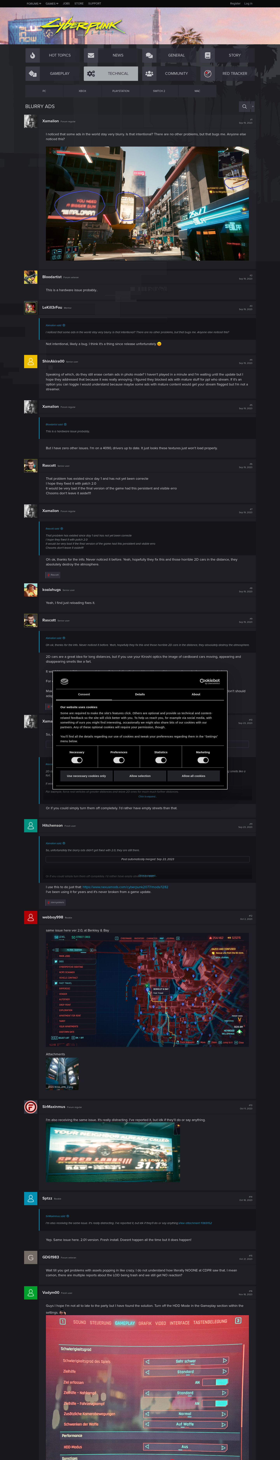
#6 (244, 464)
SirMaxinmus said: (57, 1217)
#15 (244, 1259)
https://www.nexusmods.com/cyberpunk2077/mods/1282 (127, 890)
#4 (244, 360)
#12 (245, 920)
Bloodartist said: (55, 423)
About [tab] (196, 694)
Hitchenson (54, 828)
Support (94, 3)
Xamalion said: (55, 324)
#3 (244, 306)
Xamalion (52, 121)
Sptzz (48, 1199)
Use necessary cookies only (86, 776)
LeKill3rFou (53, 306)
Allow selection (139, 776)
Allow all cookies (193, 776)
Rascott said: (54, 527)
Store (79, 3)
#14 (244, 1200)
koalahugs (53, 588)
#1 (244, 121)
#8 (244, 588)
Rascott (50, 464)
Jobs (66, 3)
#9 (244, 619)
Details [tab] (140, 694)
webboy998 (54, 920)
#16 (244, 1294)
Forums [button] (32, 3)
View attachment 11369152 (196, 1224)
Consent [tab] (84, 694)
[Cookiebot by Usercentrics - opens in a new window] (203, 681)
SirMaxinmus (55, 1108)
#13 (245, 1108)
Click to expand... (147, 799)
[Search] (244, 106)
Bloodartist (53, 275)
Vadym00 (52, 1293)
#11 (244, 828)
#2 (244, 276)
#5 (244, 406)
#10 (244, 724)
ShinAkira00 (55, 360)
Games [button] (51, 3)
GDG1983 (52, 1258)
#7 (244, 510)
